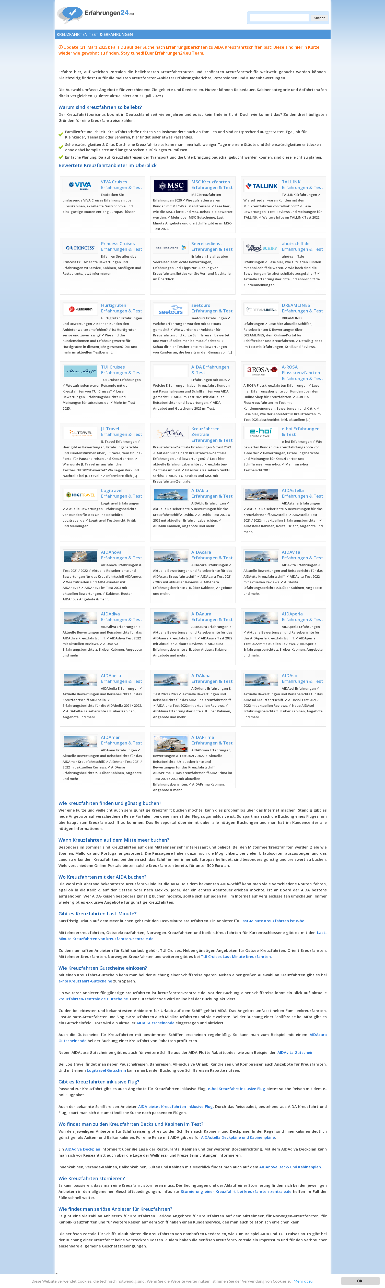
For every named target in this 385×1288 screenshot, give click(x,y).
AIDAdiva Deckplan (82, 1149)
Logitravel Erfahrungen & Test (121, 493)
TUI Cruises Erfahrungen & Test (121, 369)
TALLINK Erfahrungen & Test (302, 184)
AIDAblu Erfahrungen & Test (212, 493)
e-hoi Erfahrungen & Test (301, 431)
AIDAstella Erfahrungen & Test (302, 493)
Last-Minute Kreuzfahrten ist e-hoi (273, 920)
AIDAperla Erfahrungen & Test (302, 616)
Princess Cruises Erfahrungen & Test (121, 246)
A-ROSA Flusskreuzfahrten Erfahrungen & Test (302, 372)
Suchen (319, 18)
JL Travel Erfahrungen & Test (121, 431)
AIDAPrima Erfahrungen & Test (212, 740)
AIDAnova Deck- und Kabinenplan (290, 1166)
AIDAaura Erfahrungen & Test (212, 616)
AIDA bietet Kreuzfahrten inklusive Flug (175, 1106)
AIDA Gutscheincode (155, 1022)
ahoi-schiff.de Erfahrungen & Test (302, 246)
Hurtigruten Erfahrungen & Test (121, 308)
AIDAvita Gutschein (295, 1052)
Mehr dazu (303, 1282)
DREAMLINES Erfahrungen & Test (302, 308)
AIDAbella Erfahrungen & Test (121, 678)
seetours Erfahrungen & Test (212, 308)
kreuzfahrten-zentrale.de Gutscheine (93, 998)
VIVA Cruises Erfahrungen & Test (121, 184)
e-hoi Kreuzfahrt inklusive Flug (236, 1088)
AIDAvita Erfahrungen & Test (302, 555)
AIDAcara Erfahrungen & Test (212, 555)
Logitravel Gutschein (106, 1070)
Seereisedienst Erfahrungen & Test (212, 246)
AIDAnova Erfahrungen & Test (121, 555)
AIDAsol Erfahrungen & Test (302, 678)
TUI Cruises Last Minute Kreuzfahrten (236, 956)
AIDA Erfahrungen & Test (210, 369)
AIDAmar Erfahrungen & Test (121, 740)
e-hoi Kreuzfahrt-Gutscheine (85, 980)
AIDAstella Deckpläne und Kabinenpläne (238, 1137)
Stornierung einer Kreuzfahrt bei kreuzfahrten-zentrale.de (236, 1191)
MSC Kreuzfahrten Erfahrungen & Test (212, 184)
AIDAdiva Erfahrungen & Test (121, 616)
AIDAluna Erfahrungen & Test (212, 678)
